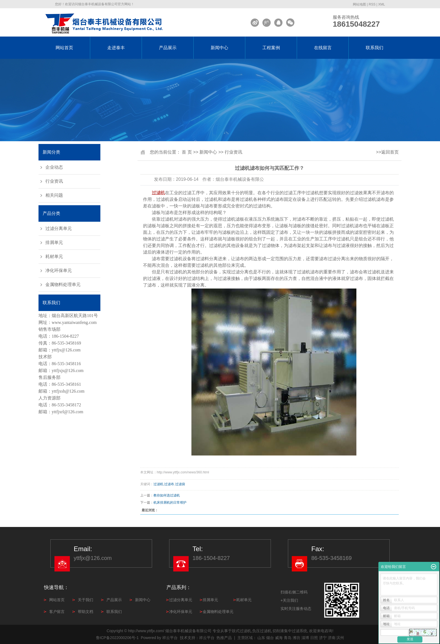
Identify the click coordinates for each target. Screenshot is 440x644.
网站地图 (359, 4)
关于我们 (85, 600)
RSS (372, 4)
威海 (279, 637)
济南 (332, 637)
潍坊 (296, 637)
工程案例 (271, 47)
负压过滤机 (261, 631)
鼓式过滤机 (241, 631)
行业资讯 (54, 181)
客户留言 (57, 611)
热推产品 (224, 637)
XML (381, 4)
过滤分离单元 (58, 228)
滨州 (340, 637)
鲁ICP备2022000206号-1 (117, 637)
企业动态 (54, 167)
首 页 (187, 152)
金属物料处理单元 (63, 284)
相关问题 (54, 195)
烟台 (270, 637)
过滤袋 (180, 484)
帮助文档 (85, 611)
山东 (261, 637)
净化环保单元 (58, 270)
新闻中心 (219, 47)
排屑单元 (54, 242)
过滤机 (158, 484)
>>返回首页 (387, 152)
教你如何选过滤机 (166, 495)
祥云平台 (170, 637)
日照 (314, 637)
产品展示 (168, 47)
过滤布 (169, 484)
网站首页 (64, 47)
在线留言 (323, 47)
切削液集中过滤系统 (290, 631)
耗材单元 (54, 256)
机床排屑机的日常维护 (169, 502)
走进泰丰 (116, 47)
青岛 (288, 637)
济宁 (323, 637)
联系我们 (374, 47)
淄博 (305, 637)
